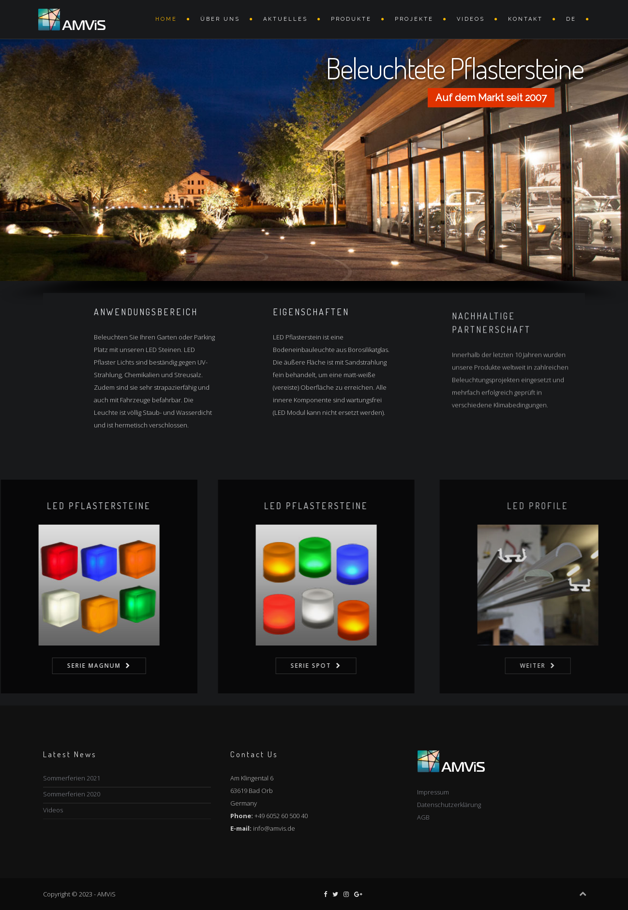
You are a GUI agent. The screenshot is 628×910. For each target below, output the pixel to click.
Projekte (414, 19)
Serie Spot (351, 665)
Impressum (433, 792)
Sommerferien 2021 (71, 778)
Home (166, 19)
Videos (53, 810)
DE (571, 19)
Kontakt (525, 19)
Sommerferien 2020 (71, 794)
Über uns (220, 19)
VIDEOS (471, 19)
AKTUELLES (285, 19)
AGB (423, 817)
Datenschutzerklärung (449, 804)
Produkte (351, 19)
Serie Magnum (125, 665)
